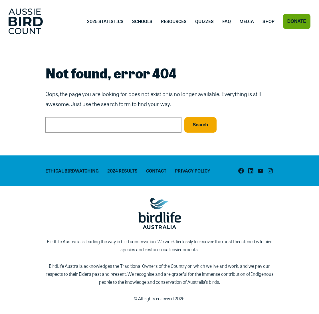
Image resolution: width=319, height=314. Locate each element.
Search (200, 124)
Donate (296, 21)
